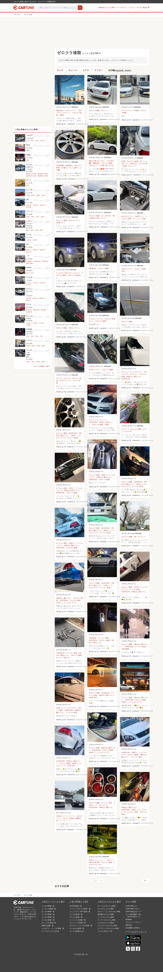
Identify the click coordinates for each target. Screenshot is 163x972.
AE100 (28, 298)
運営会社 (129, 925)
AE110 (41, 298)
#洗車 (123, 161)
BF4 (32, 230)
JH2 (32, 336)
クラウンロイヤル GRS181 (99, 265)
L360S (35, 323)
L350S (28, 323)
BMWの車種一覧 (48, 925)
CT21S (28, 283)
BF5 (37, 230)
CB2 (32, 216)
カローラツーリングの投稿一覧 (81, 925)
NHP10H (36, 310)
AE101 (35, 298)
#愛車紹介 (60, 110)
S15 (36, 140)
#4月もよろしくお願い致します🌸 (101, 165)
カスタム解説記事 (143, 7)
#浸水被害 (92, 638)
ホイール (73, 70)
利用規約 (129, 919)
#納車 (62, 115)
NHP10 (28, 310)
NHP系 (43, 310)
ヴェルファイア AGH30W (131, 107)
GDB (33, 361)
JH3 (36, 336)
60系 (38, 346)
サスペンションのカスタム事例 (109, 911)
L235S (28, 240)
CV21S (42, 283)
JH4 (41, 336)
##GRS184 (125, 379)
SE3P (28, 150)
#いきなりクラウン (96, 319)
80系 (33, 195)
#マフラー (105, 110)
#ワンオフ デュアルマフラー (131, 372)
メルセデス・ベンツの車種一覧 (53, 928)
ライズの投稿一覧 (76, 914)
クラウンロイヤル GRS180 (99, 107)
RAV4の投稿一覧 (76, 906)
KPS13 (42, 140)
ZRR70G (45, 261)
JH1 (27, 336)
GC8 (27, 361)
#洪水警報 (125, 649)
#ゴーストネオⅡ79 (63, 378)
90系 (38, 195)
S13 (27, 140)
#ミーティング (65, 821)
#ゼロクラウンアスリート (98, 420)
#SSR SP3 (93, 697)
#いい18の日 (106, 216)
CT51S (35, 283)
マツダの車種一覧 (48, 914)
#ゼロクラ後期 (94, 110)
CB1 (27, 216)
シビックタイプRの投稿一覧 (80, 911)
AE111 (28, 300)
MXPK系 (29, 312)
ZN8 (27, 160)
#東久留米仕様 (94, 862)
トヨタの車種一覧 (48, 906)
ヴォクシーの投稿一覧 (78, 923)
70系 (28, 195)
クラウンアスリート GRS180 (100, 157)
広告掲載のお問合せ (133, 928)
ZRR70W (29, 263)
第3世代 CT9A (31, 174)
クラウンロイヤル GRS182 (99, 857)
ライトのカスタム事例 (106, 917)
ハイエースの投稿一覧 (78, 920)
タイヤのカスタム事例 (106, 909)
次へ (145, 880)
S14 (32, 140)
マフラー (98, 70)
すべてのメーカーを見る (50, 931)
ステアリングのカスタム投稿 (108, 928)
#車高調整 (60, 165)
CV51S (28, 285)
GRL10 (42, 250)
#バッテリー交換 (139, 219)
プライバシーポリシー (134, 922)
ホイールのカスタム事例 (107, 906)
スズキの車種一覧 (48, 920)
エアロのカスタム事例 (106, 923)
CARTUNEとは (131, 906)
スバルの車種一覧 (48, 917)
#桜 (135, 537)
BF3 (27, 230)
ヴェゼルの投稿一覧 (77, 928)
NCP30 (28, 205)
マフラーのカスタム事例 (107, 920)
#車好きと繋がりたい (134, 376)
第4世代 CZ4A (31, 176)
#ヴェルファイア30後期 (130, 110)
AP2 (32, 273)
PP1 (27, 185)
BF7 (41, 230)
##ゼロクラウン (127, 216)
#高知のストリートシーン (65, 816)
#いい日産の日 (131, 164)
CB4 (42, 216)
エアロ (86, 70)
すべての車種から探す (42, 366)
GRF (43, 361)
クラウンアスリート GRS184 (67, 107)
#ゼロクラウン (70, 110)
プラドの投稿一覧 (76, 917)
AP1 (27, 273)
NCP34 (42, 205)
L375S (41, 323)
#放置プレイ (139, 216)
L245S (35, 240)
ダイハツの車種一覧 (49, 923)
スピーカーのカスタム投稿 (107, 925)
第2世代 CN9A (43, 176)
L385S (28, 325)
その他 (119, 70)
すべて (60, 70)
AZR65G (37, 261)
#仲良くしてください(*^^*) (66, 603)
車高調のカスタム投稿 (106, 914)
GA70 (43, 195)
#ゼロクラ (110, 860)
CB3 (37, 216)
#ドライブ (125, 429)
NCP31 (35, 205)
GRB (38, 361)
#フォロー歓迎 (72, 438)
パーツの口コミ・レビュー (125, 7)
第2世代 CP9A (43, 174)
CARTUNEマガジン (133, 909)
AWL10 (35, 250)
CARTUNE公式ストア (134, 911)
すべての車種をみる (77, 931)
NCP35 (28, 207)
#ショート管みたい (63, 658)
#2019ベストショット (97, 860)
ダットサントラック (63, 813)
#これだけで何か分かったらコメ (68, 273)
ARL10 (28, 250)
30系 (33, 346)
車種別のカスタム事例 (107, 7)
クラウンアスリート (128, 369)
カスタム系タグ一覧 (105, 931)
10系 (28, 346)
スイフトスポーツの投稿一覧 (80, 909)
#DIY (123, 271)
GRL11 (28, 252)
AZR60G (29, 261)
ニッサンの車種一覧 (49, 909)
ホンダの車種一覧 (48, 911)
